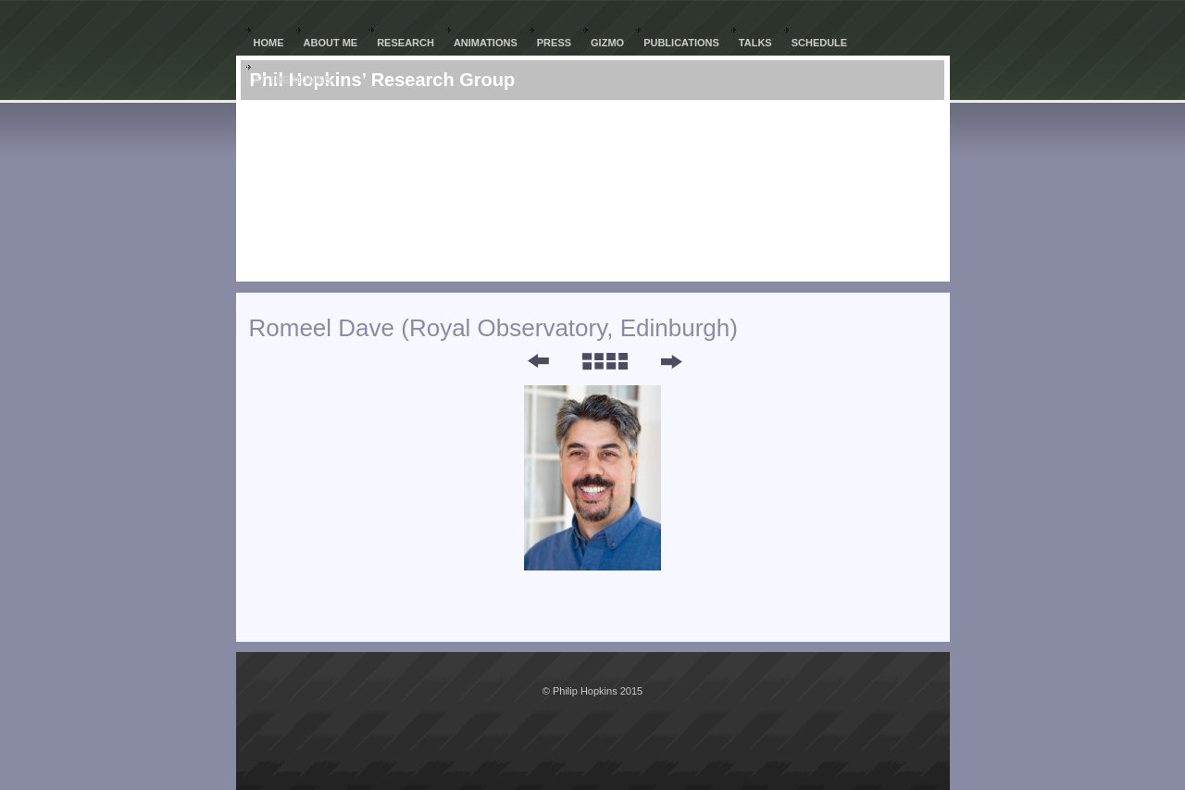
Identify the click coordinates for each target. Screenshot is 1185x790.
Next (670, 361)
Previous (526, 361)
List (604, 361)
